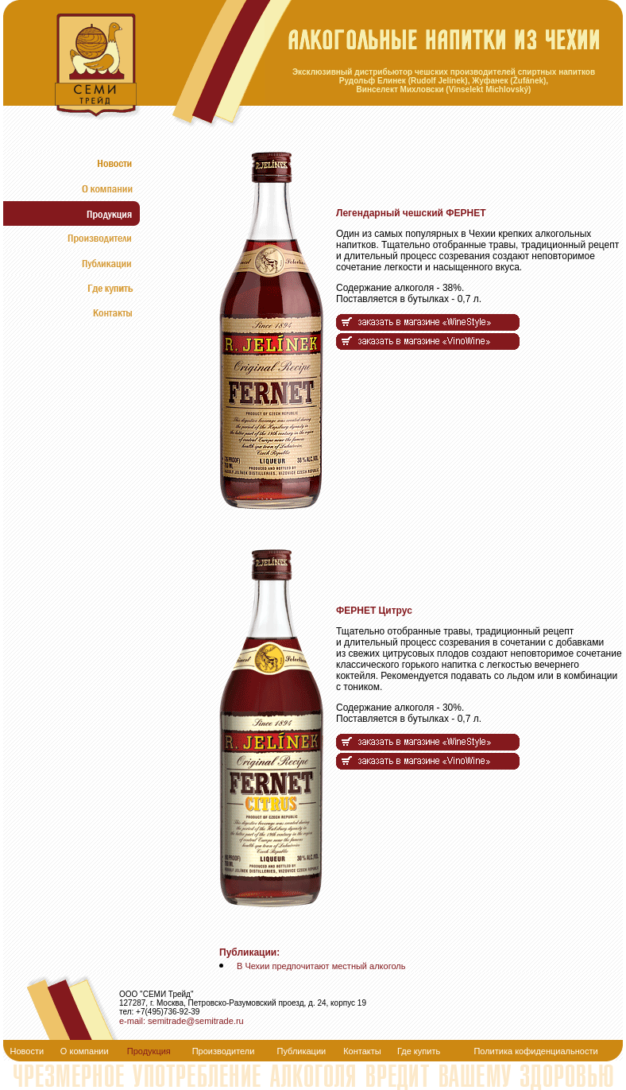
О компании (84, 1051)
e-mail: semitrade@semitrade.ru (181, 1021)
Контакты (362, 1051)
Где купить (418, 1051)
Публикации (302, 1051)
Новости (27, 1051)
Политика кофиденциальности (535, 1051)
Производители (223, 1051)
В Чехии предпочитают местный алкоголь (321, 966)
